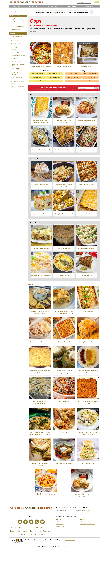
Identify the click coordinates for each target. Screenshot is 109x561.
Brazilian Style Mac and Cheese (41, 276)
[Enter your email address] (66, 510)
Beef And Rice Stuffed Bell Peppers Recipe (64, 372)
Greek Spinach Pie (88, 463)
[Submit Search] (96, 2)
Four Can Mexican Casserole (64, 150)
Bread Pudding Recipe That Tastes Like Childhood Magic (64, 312)
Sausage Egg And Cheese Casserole (40, 464)
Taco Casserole (88, 311)
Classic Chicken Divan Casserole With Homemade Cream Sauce (40, 433)
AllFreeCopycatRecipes (86, 522)
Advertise (22, 528)
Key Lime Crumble (64, 248)
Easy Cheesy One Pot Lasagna (40, 66)
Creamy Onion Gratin (87, 66)
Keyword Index (46, 528)
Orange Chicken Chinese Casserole (64, 185)
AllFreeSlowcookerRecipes (87, 524)
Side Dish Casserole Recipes (16, 78)
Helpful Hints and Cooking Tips (18, 64)
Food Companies (15, 61)
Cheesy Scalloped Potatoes (88, 342)
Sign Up (96, 88)
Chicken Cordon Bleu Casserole (40, 342)
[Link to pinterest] (31, 521)
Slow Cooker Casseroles (90, 73)
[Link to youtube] (42, 521)
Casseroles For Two (16, 40)
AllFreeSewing (60, 526)
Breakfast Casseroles (54, 77)
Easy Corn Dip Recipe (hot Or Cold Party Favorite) (40, 312)
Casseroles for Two (37, 81)
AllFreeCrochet (60, 522)
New (30, 285)
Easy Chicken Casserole (63, 66)
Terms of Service (36, 531)
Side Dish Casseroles (73, 77)
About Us (14, 528)
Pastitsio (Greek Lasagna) (41, 248)
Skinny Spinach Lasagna (86, 184)
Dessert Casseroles (16, 29)
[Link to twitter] (25, 521)
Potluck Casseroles (73, 73)
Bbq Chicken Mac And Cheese (46, 494)
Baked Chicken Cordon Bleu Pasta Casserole (88, 433)
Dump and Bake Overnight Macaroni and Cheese (41, 121)
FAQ (37, 528)
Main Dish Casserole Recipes (16, 73)
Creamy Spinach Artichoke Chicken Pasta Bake (40, 403)
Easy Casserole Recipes (17, 19)
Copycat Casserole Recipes (16, 44)
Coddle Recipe (64, 401)
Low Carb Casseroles (90, 77)
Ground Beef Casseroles (17, 26)
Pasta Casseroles (90, 81)
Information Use (70, 89)
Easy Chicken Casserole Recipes (17, 22)
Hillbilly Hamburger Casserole (64, 214)
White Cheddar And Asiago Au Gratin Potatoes (40, 372)
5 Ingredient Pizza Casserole (87, 150)
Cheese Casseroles (73, 81)
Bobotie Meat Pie (64, 276)
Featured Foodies (16, 58)
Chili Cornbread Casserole (64, 463)
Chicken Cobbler (64, 432)
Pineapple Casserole (63, 342)
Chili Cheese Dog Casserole (86, 120)
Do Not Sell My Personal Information (30, 534)
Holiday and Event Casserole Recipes (16, 69)
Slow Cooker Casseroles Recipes (18, 82)
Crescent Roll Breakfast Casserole (63, 121)
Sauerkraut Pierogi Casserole (41, 150)
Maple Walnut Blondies (41, 184)
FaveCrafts (59, 519)
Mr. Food (82, 519)
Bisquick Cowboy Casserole (87, 214)
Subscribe (14, 12)
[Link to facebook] (20, 521)
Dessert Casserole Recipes (16, 48)
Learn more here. (70, 540)
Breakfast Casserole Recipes (16, 36)
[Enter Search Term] (84, 2)
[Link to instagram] (37, 521)
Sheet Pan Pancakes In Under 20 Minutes (88, 372)
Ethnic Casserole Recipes (18, 55)
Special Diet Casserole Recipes (17, 86)
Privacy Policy (62, 89)
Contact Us (31, 528)
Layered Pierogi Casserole (41, 214)
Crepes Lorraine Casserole (86, 248)
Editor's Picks (15, 52)
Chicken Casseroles (37, 77)
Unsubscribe (47, 531)
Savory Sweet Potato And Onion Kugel (88, 403)
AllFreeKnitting (60, 524)
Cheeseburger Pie (86, 276)
